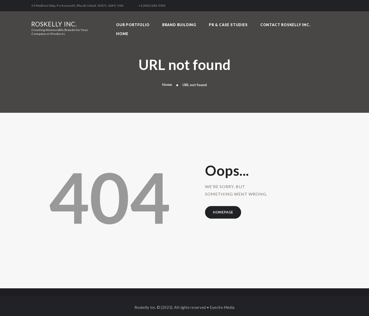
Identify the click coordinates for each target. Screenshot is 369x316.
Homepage (224, 211)
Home (167, 82)
